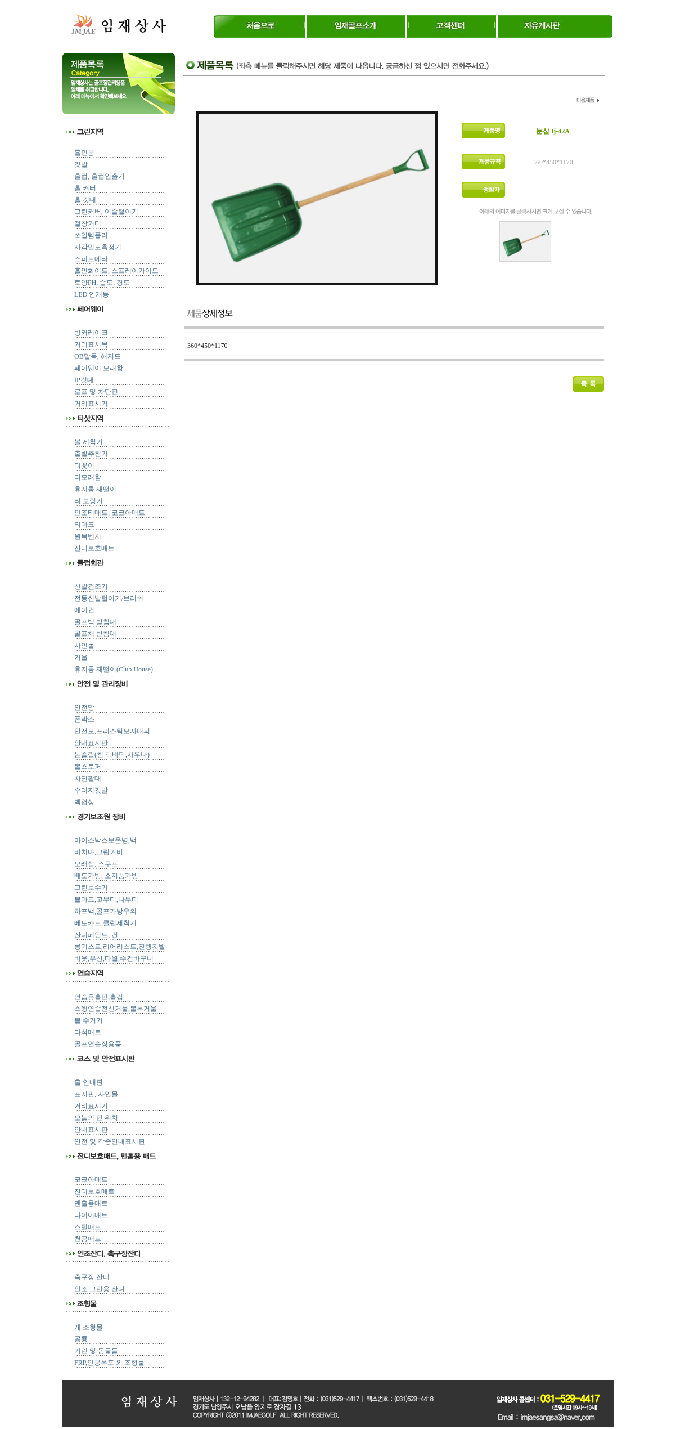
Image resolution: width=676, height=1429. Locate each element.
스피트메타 (91, 259)
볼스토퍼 (87, 767)
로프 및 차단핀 (96, 392)
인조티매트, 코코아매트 (109, 513)
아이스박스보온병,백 (105, 840)
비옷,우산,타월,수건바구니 (114, 958)
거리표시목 (91, 344)
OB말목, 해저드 (97, 356)
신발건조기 (91, 586)
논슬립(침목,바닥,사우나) (112, 755)
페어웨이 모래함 (98, 368)
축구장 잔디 (92, 1277)
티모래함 (87, 477)
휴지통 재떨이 (95, 489)
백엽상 (84, 802)
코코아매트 (91, 1180)
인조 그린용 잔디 (99, 1289)
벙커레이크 (91, 333)
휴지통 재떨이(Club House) (113, 669)
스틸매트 (87, 1227)
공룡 (81, 1339)
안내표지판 (91, 743)
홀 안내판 (88, 1082)
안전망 (84, 707)
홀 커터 (85, 188)
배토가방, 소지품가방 (106, 876)
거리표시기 (91, 403)
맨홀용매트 (91, 1203)
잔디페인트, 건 (96, 935)
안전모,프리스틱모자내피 (112, 731)
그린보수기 (91, 888)
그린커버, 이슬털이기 (106, 212)
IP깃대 (84, 380)
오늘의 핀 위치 (96, 1118)
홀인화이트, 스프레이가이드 (116, 271)
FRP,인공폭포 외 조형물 (109, 1363)
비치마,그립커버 (98, 852)
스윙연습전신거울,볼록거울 (115, 1009)
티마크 (84, 524)
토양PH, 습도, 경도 (102, 282)
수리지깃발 (91, 790)
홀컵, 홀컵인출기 (99, 176)
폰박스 (84, 719)
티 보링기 (88, 501)
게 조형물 (88, 1327)
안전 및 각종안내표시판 (109, 1141)
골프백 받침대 (95, 622)
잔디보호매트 (94, 548)
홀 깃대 (85, 200)
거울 (81, 657)
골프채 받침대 (95, 634)
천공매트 (87, 1239)
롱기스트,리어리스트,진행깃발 (119, 947)
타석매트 (87, 1032)
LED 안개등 (91, 294)
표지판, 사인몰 (96, 1094)
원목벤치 (87, 536)
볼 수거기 (88, 1020)
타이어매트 (91, 1215)
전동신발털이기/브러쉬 (108, 598)
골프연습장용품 (97, 1044)
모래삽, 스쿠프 (96, 864)
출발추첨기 (91, 454)
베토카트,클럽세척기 (105, 923)
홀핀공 (84, 152)
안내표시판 (91, 1130)
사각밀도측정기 (97, 247)
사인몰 (84, 645)
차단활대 (87, 778)
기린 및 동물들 (96, 1351)
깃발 (81, 164)
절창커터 (87, 223)
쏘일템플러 (91, 235)
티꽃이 (84, 465)
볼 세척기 (88, 442)
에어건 (84, 610)
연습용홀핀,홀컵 (98, 997)
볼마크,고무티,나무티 (106, 899)
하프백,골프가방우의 (105, 911)
